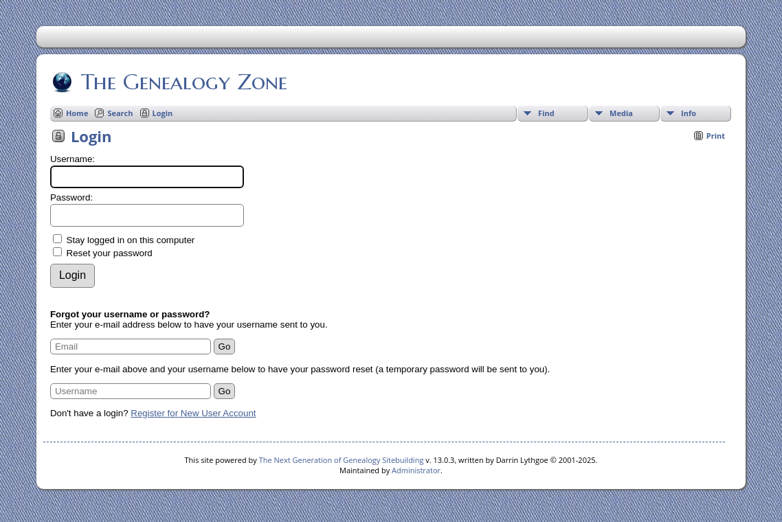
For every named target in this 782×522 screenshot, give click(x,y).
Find (546, 113)
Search (120, 113)
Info (688, 113)
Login (163, 113)
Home (77, 113)
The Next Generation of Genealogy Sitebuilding (341, 460)
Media (621, 113)
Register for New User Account (193, 413)
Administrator (416, 470)
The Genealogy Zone (183, 81)
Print (715, 135)
